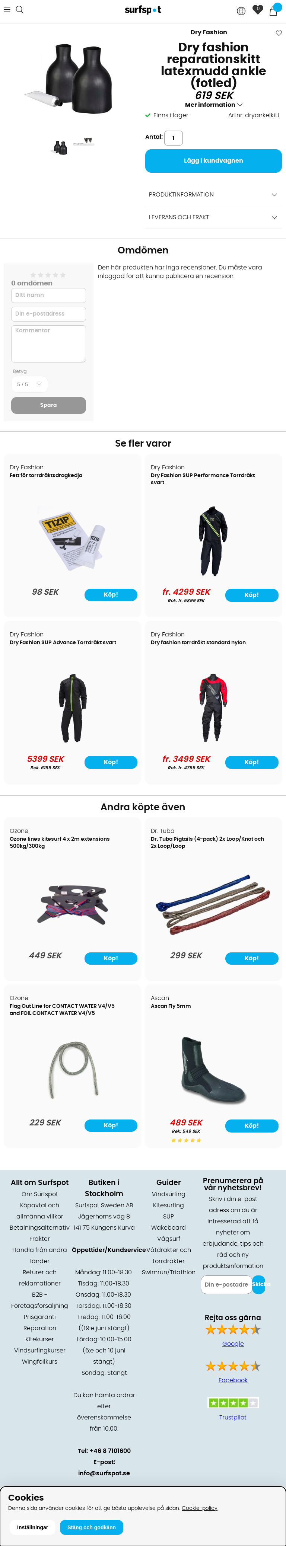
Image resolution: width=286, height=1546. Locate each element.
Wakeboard (168, 1228)
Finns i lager (170, 115)
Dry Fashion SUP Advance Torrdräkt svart (63, 642)
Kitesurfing (168, 1205)
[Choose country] (241, 12)
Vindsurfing (168, 1194)
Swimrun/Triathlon (169, 1272)
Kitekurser (39, 1339)
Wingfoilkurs (39, 1362)
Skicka (258, 1284)
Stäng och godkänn (91, 1527)
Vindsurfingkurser (40, 1351)
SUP (168, 1217)
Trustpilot (233, 1418)
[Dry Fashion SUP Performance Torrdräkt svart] (213, 575)
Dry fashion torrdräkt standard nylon (198, 642)
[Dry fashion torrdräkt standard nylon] (213, 742)
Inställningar (32, 1527)
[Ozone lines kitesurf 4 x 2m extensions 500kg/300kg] (72, 938)
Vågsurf (168, 1239)
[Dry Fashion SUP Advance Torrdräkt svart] (72, 742)
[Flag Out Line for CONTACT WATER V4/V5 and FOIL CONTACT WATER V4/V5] (72, 1105)
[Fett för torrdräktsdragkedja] (72, 575)
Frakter (39, 1239)
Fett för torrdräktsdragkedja (46, 475)
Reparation (39, 1328)
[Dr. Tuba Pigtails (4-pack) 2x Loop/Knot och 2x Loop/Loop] (213, 938)
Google (233, 1344)
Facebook (233, 1380)
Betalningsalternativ (40, 1228)
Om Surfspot (40, 1194)
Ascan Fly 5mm (171, 1006)
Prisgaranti (40, 1317)
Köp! (252, 595)
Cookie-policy (199, 1508)
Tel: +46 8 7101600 (104, 1451)
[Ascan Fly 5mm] (213, 1105)
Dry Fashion (209, 32)
